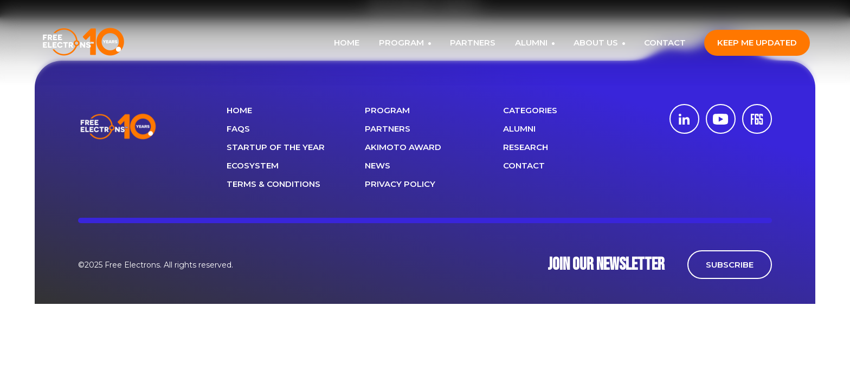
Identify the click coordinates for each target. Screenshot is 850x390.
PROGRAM (402, 42)
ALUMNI (532, 42)
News (377, 165)
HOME (346, 42)
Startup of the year (276, 147)
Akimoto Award (403, 147)
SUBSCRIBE (730, 264)
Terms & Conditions (273, 184)
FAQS (238, 128)
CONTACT (665, 42)
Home (239, 110)
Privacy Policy (400, 184)
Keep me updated (757, 42)
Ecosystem (253, 165)
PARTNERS (472, 42)
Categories (530, 110)
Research (525, 147)
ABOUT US (597, 42)
